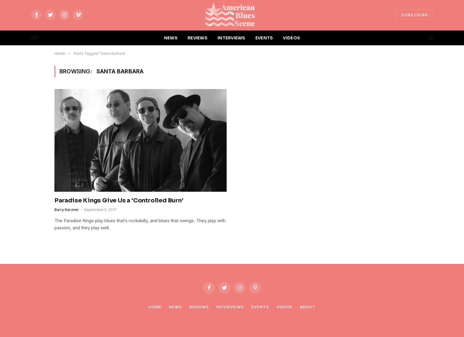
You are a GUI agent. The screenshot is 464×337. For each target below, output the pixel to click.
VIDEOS (291, 38)
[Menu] (34, 38)
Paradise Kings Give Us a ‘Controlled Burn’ (118, 200)
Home (155, 306)
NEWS (171, 38)
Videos (284, 306)
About (307, 306)
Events (260, 306)
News (175, 306)
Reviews (199, 306)
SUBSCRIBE (414, 14)
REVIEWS (197, 38)
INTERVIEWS (231, 38)
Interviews (230, 306)
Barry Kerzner (66, 209)
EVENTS (264, 38)
